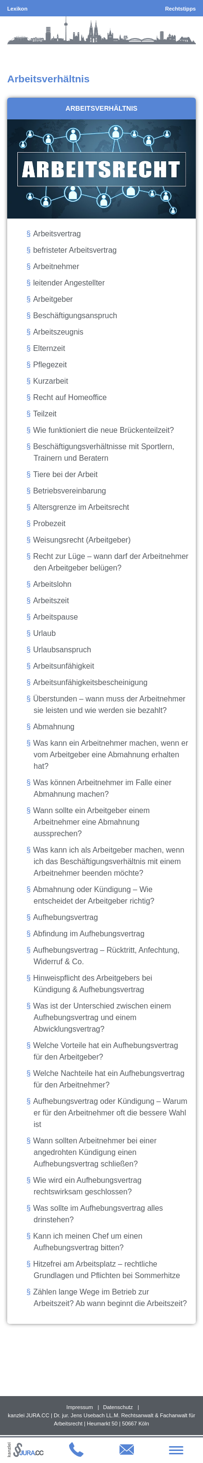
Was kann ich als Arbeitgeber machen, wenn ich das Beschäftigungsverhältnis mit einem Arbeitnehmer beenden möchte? (108, 861)
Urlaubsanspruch (62, 650)
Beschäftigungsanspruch (75, 315)
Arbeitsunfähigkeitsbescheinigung (90, 682)
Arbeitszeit (51, 600)
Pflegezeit (50, 365)
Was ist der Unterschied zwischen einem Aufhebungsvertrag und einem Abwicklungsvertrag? (102, 1017)
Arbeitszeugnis (58, 332)
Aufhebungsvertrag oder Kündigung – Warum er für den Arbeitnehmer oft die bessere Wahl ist (110, 1112)
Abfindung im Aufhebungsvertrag (88, 934)
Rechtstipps (180, 9)
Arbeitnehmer (56, 266)
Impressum (79, 1407)
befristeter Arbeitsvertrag (75, 250)
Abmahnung (53, 727)
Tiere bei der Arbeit (65, 474)
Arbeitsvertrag (57, 234)
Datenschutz (118, 1407)
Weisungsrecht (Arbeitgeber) (82, 540)
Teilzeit (45, 414)
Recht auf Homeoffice (70, 397)
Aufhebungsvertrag (65, 917)
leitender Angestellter (69, 283)
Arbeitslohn (52, 584)
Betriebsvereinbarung (69, 491)
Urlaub (44, 633)
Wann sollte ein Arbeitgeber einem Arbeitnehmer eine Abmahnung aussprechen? (91, 822)
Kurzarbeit (50, 381)
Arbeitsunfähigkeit (63, 666)
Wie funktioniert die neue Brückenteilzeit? (103, 430)
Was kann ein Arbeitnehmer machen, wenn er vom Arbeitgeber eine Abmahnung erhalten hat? (110, 754)
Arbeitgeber (53, 299)
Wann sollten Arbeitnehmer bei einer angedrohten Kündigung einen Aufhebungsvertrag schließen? (94, 1152)
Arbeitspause (55, 617)
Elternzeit (49, 348)
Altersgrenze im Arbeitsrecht (81, 507)
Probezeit (49, 523)
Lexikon (17, 9)
